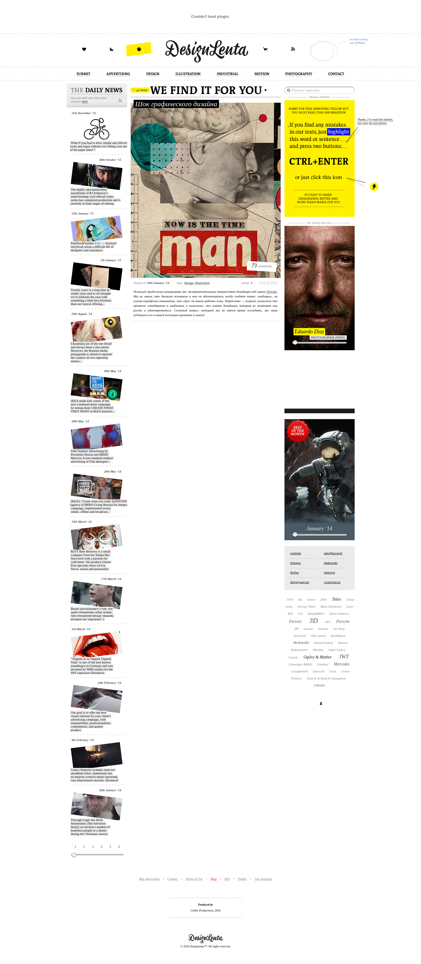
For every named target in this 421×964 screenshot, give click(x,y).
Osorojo (271, 291)
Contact (173, 879)
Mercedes (342, 664)
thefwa (294, 572)
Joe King (338, 628)
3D (313, 620)
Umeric (293, 657)
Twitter (242, 879)
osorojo (308, 628)
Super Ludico (337, 649)
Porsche (343, 621)
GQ (300, 613)
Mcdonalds (301, 643)
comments (262, 266)
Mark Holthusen (330, 606)
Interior (323, 628)
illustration (202, 283)
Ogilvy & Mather (317, 657)
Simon (311, 599)
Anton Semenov (339, 613)
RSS (227, 879)
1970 (290, 599)
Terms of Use (194, 879)
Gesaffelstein (299, 671)
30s (300, 599)
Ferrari (295, 621)
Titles (336, 599)
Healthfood (338, 635)
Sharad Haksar (323, 642)
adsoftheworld (333, 553)
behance (295, 562)
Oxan (332, 671)
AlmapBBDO (315, 613)
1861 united (318, 635)
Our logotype (263, 879)
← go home (140, 90)
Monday (318, 649)
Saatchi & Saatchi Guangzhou (326, 678)
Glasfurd (322, 664)
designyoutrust (299, 582)
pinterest (329, 572)
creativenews (332, 582)
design (189, 283)
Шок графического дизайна (176, 104)
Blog (213, 879)
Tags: (180, 283)
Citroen (319, 685)
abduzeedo (331, 562)
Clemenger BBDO (300, 664)
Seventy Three (307, 606)
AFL (328, 621)
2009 (323, 599)
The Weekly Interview (319, 222)
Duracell (319, 671)
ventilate (295, 553)
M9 (296, 628)
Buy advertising (149, 879)
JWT (343, 657)
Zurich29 (300, 635)
